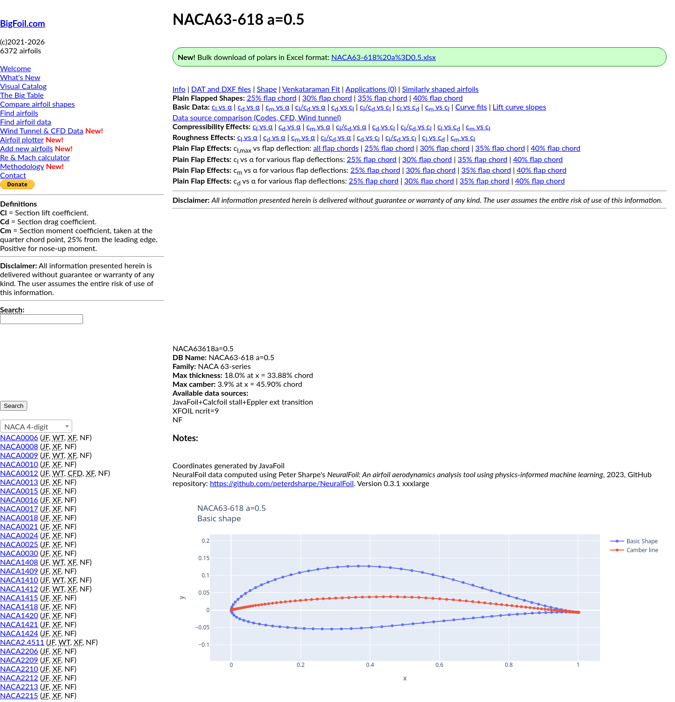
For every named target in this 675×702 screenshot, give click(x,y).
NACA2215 (19, 695)
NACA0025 (19, 543)
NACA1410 (19, 579)
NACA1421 (19, 624)
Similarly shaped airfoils (440, 88)
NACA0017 (19, 508)
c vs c (342, 106)
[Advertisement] (419, 278)
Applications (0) (371, 88)
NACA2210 (19, 668)
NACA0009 (19, 455)
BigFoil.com (22, 23)
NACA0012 (19, 472)
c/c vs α (310, 106)
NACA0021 (19, 526)
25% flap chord (271, 97)
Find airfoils (19, 112)
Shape (267, 88)
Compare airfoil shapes (37, 103)
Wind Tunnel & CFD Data (41, 130)
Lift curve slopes (519, 106)
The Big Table (22, 94)
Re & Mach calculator (35, 157)
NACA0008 (19, 446)
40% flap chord (438, 97)
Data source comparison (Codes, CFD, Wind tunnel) (256, 117)
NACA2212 (19, 677)
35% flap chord (382, 97)
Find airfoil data (25, 121)
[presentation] (38, 358)
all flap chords (336, 147)
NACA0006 (19, 437)
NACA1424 (19, 632)
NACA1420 (19, 615)
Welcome (15, 68)
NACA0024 (19, 535)
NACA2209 (19, 659)
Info (179, 88)
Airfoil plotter (22, 139)
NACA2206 (19, 650)
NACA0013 (19, 481)
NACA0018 (19, 517)
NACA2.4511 (22, 641)
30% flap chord (327, 97)
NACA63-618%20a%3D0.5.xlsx (383, 56)
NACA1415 (19, 597)
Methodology (22, 166)
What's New (20, 77)
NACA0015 (19, 490)
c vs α (222, 106)
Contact (13, 174)
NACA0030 (19, 552)
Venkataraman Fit (311, 88)
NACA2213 (19, 686)
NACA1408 (19, 561)
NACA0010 (19, 463)
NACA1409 (19, 570)
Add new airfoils (26, 148)
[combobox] (36, 426)
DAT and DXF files (221, 88)
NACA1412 (19, 588)
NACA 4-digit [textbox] (26, 426)
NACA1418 (19, 606)
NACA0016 (19, 499)
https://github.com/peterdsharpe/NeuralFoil (282, 483)
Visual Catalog (23, 85)
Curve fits (471, 106)
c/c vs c (375, 106)
